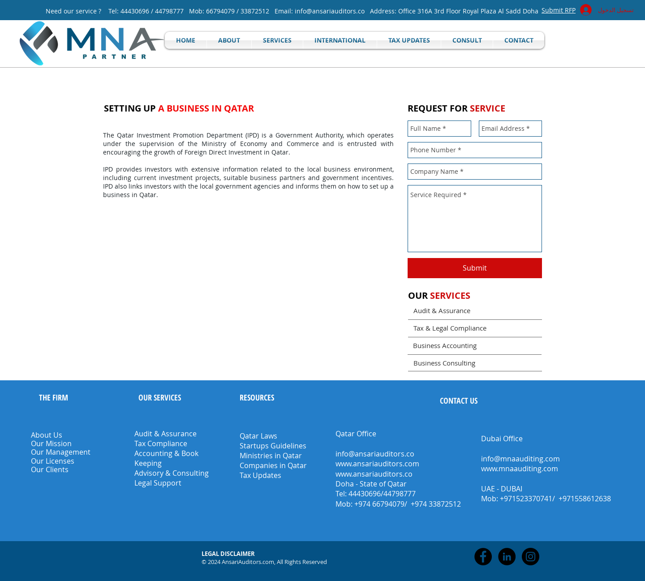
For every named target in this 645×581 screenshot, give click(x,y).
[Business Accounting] (475, 345)
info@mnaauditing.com (520, 459)
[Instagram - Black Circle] (530, 556)
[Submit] (475, 268)
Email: (285, 11)
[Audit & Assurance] (475, 310)
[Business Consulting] (475, 363)
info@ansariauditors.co (330, 11)
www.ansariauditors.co (374, 474)
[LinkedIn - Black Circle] (507, 556)
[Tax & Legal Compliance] (475, 328)
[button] (229, 554)
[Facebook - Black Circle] (483, 556)
